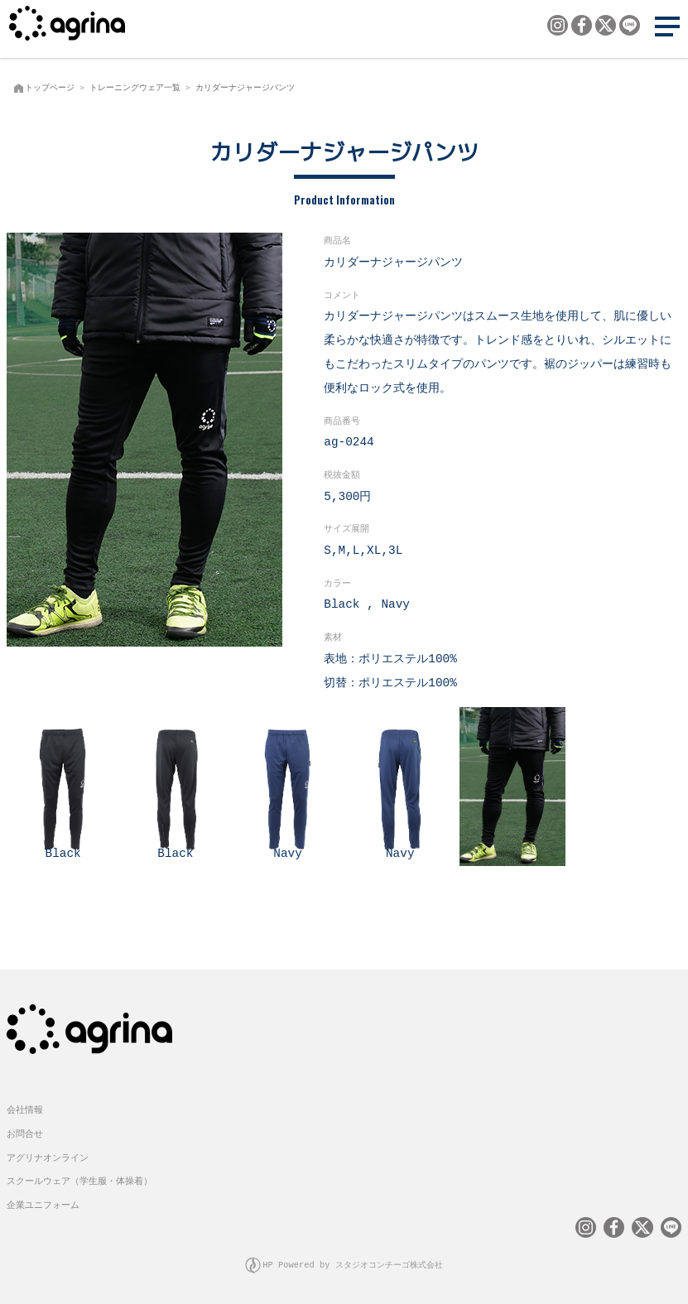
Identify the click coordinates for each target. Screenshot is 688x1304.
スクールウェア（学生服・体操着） (79, 1179)
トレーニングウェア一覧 (134, 88)
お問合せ (25, 1132)
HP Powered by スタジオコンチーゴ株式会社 (353, 1263)
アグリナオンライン (48, 1156)
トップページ (50, 88)
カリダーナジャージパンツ (245, 88)
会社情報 (25, 1108)
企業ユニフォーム (43, 1203)
